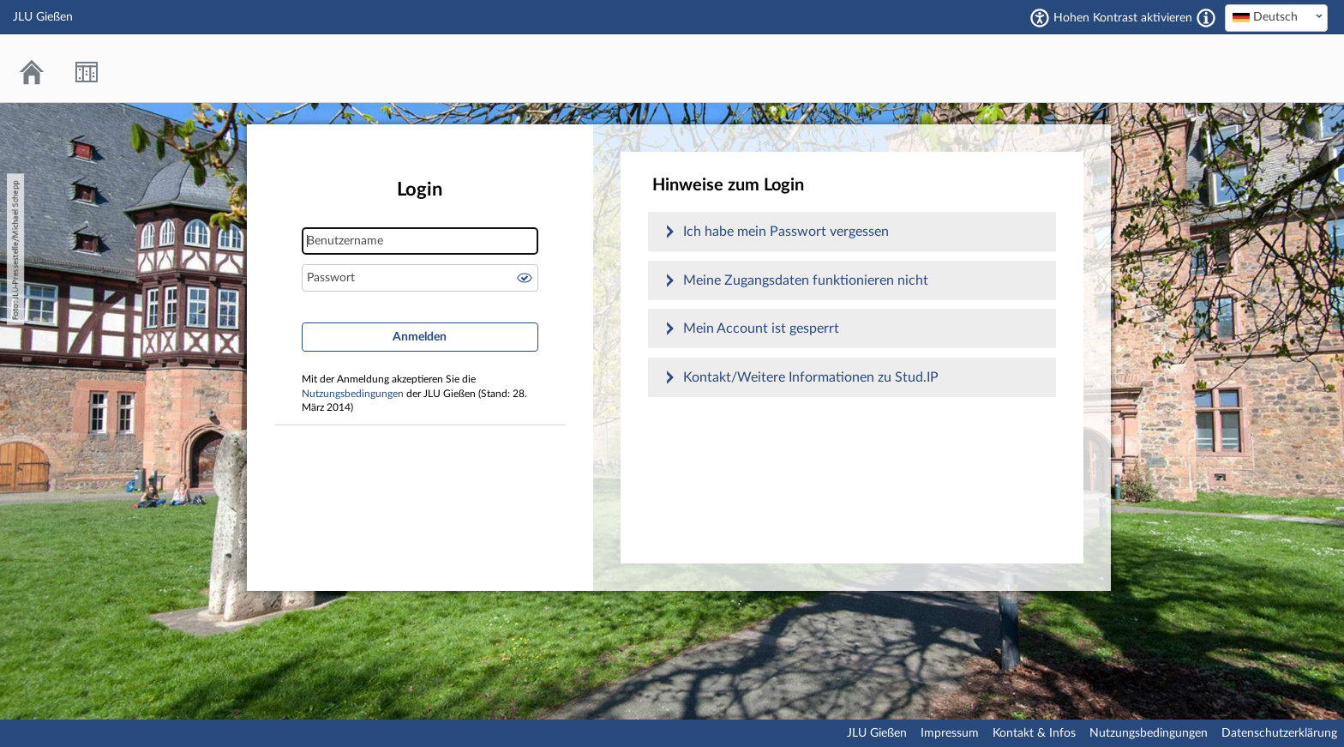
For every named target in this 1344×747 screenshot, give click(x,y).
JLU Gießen (877, 733)
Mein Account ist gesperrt (761, 328)
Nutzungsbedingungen (353, 394)
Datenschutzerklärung (1279, 733)
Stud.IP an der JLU (1262, 68)
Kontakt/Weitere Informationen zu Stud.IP (811, 377)
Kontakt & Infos (1034, 733)
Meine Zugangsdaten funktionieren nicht (805, 280)
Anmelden (420, 337)
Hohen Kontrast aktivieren (1122, 18)
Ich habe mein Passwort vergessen (786, 231)
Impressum (950, 733)
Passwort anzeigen (524, 277)
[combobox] (1276, 18)
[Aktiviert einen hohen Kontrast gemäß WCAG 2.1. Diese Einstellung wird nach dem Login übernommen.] (1206, 18)
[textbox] (1276, 17)
